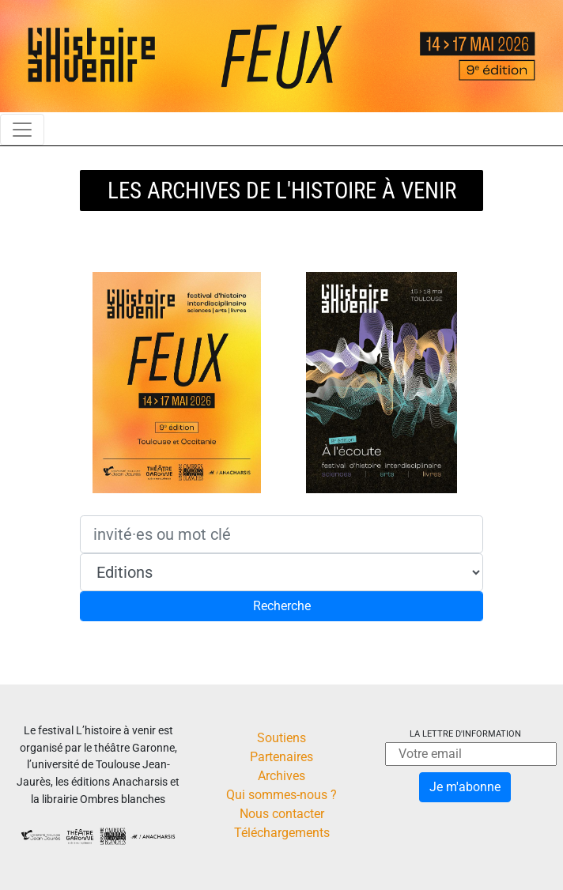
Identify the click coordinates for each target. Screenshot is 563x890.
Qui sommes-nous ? (281, 794)
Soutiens (281, 737)
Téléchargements (282, 832)
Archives (281, 775)
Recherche (282, 605)
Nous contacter (282, 813)
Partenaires (281, 756)
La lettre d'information (465, 734)
